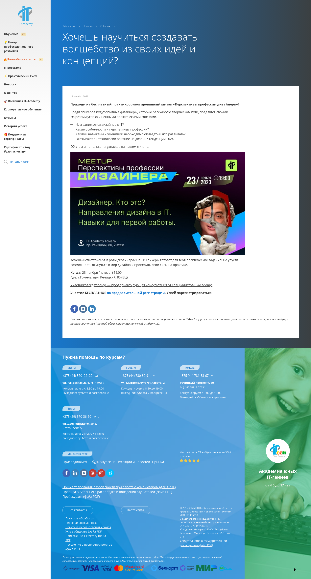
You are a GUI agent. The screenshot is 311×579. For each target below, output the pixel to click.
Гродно (131, 367)
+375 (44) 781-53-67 (197, 375)
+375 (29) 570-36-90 (80, 416)
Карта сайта (135, 510)
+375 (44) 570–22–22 (80, 375)
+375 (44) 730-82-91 (138, 375)
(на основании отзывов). (205, 454)
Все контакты (78, 510)
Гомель (190, 367)
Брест (71, 408)
